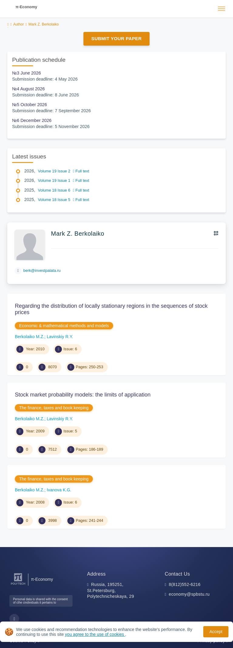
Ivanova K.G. (59, 489)
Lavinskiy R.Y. (60, 336)
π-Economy (26, 7)
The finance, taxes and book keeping (54, 407)
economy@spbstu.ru (189, 594)
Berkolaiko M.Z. (29, 336)
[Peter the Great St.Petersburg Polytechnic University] (18, 584)
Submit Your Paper (116, 38)
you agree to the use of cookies (95, 634)
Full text (81, 171)
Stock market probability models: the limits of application (82, 395)
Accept (215, 631)
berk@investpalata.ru (42, 270)
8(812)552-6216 (185, 584)
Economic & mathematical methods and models (64, 325)
